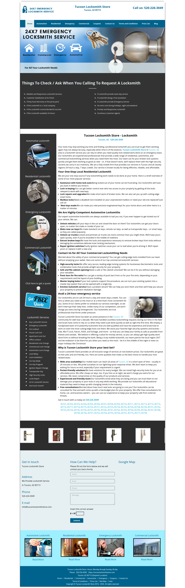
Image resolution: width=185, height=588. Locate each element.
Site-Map (103, 581)
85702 (70, 404)
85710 (124, 404)
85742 (117, 410)
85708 (110, 404)
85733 (63, 410)
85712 (137, 404)
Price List (146, 23)
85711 (130, 404)
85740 (104, 410)
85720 (90, 407)
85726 (130, 407)
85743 (124, 410)
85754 (104, 413)
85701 (63, 404)
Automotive (42, 23)
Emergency (70, 23)
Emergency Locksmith (110, 535)
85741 (110, 410)
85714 (150, 404)
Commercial (84, 23)
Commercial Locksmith (147, 535)
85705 (90, 404)
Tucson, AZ (103, 139)
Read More (38, 559)
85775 (131, 413)
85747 (150, 410)
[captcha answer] (80, 513)
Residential (56, 23)
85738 (144, 413)
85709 (117, 404)
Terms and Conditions (128, 23)
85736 (83, 410)
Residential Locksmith (74, 535)
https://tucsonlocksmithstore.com (101, 572)
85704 (83, 404)
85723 (110, 407)
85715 (157, 404)
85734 (70, 410)
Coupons (97, 23)
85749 (77, 413)
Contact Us (110, 23)
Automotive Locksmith (37, 140)
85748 (157, 410)
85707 (104, 404)
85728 (137, 407)
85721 (97, 407)
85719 (83, 407)
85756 (117, 413)
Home (29, 23)
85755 (111, 413)
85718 (77, 407)
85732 (157, 407)
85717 (70, 407)
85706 (97, 404)
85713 (144, 404)
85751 (90, 413)
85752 (97, 413)
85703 (77, 404)
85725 (124, 407)
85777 (137, 413)
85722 (104, 407)
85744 (130, 410)
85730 (144, 407)
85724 (117, 407)
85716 (63, 407)
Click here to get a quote (38, 283)
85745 (137, 410)
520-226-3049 (153, 8)
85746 (144, 410)
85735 (77, 410)
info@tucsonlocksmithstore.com (37, 507)
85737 (90, 410)
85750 (84, 413)
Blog (156, 23)
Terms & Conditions (80, 581)
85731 (150, 407)
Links (110, 581)
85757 (124, 413)
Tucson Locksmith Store (134, 149)
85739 (97, 410)
